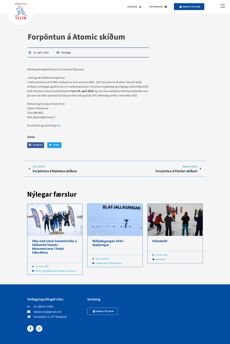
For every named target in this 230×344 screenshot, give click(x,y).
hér (59, 125)
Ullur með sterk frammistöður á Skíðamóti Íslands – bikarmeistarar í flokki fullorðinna (54, 246)
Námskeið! (160, 241)
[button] (35, 145)
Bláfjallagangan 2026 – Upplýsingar (108, 243)
